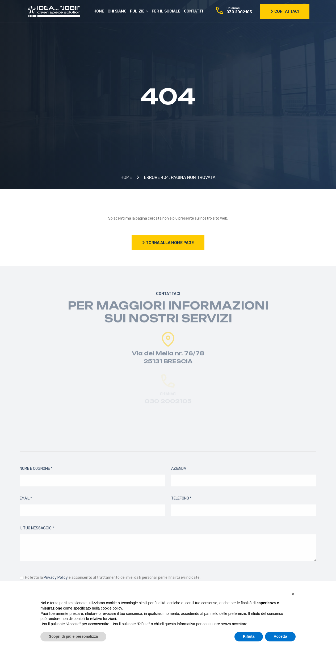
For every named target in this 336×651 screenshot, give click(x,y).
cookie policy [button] (111, 608)
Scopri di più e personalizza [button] (73, 636)
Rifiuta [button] (249, 636)
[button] (293, 594)
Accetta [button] (280, 636)
